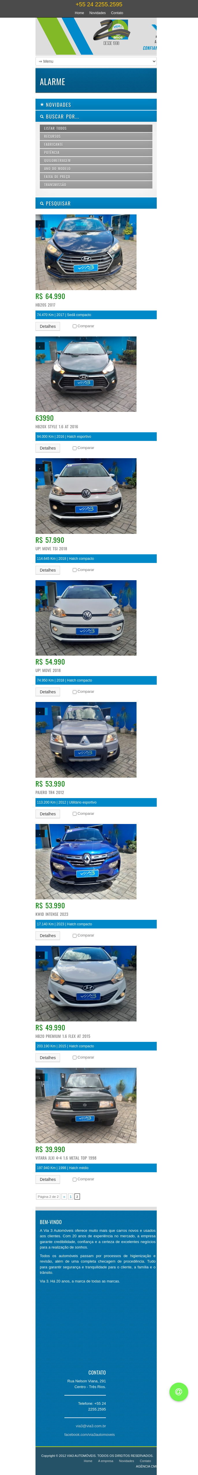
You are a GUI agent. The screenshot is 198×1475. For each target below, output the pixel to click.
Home (79, 13)
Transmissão (55, 184)
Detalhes (48, 326)
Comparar (86, 326)
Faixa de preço (57, 176)
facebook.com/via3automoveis (89, 1434)
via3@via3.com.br (91, 1426)
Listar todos (55, 128)
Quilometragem (57, 160)
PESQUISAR (55, 203)
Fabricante (53, 144)
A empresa (105, 1461)
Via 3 (90, 37)
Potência (51, 152)
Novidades (97, 13)
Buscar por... (59, 116)
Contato (117, 13)
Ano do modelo (57, 168)
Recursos (52, 136)
